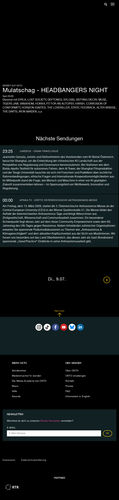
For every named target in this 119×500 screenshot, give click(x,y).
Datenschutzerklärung (33, 460)
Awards (16, 396)
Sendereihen (19, 370)
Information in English (77, 396)
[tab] (59, 151)
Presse (69, 386)
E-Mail (11, 428)
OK (107, 433)
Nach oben (59, 313)
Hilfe (14, 391)
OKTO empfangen (75, 376)
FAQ (67, 391)
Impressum (9, 460)
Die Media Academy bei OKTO (29, 381)
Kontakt (69, 381)
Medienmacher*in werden (26, 376)
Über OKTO (72, 370)
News (15, 386)
